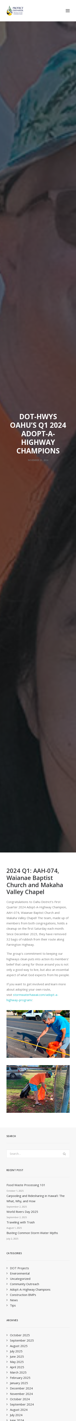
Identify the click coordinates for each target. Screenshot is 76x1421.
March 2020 (18, 899)
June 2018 (17, 984)
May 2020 (17, 888)
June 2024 (17, 665)
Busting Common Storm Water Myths (32, 477)
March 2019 (18, 952)
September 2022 (22, 760)
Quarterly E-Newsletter (21, 1235)
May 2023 (17, 728)
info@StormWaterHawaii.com (26, 1094)
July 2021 (16, 829)
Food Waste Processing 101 (25, 429)
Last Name (14, 1201)
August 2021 (19, 824)
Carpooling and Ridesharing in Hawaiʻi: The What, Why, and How (35, 443)
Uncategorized (20, 523)
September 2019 (22, 920)
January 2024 (19, 691)
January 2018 (19, 994)
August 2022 (19, 766)
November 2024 (21, 638)
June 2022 (17, 771)
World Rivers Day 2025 (22, 456)
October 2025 (20, 579)
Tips (13, 550)
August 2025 (19, 590)
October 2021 (20, 814)
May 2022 (17, 776)
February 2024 (20, 686)
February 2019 (20, 957)
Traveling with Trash (20, 467)
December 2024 (21, 633)
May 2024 (17, 670)
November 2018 (21, 968)
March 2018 (18, 989)
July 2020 (16, 877)
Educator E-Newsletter (21, 1246)
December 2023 (21, 697)
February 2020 (20, 904)
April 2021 (17, 840)
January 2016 (19, 1010)
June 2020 (17, 883)
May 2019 (17, 941)
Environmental (20, 518)
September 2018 (22, 979)
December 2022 (21, 750)
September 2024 (22, 649)
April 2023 (17, 734)
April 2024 (17, 675)
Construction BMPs (23, 539)
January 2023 (19, 744)
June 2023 (17, 723)
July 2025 (16, 596)
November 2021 (21, 808)
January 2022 (19, 798)
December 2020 (21, 856)
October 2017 (20, 1000)
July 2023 (16, 718)
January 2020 (19, 909)
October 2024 (20, 643)
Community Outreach (24, 528)
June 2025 (17, 601)
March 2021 (18, 846)
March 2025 (18, 617)
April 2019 (17, 947)
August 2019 (19, 925)
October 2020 (20, 867)
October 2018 (20, 973)
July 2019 (16, 931)
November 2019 (21, 915)
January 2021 (19, 851)
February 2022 (20, 792)
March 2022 (18, 787)
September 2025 (22, 585)
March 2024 (18, 681)
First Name (14, 1184)
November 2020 (21, 861)
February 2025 (20, 622)
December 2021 (21, 803)
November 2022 (21, 755)
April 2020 (17, 893)
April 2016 (17, 1005)
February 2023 (20, 739)
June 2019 (17, 936)
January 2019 (19, 962)
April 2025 (17, 611)
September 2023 (22, 712)
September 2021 (22, 819)
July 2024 (16, 659)
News (14, 544)
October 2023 (20, 707)
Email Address (17, 1168)
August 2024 (19, 654)
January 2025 (19, 627)
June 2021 (17, 835)
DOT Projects (19, 512)
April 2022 (17, 782)
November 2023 (21, 702)
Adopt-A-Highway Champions (30, 534)
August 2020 (19, 872)
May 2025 (17, 606)
